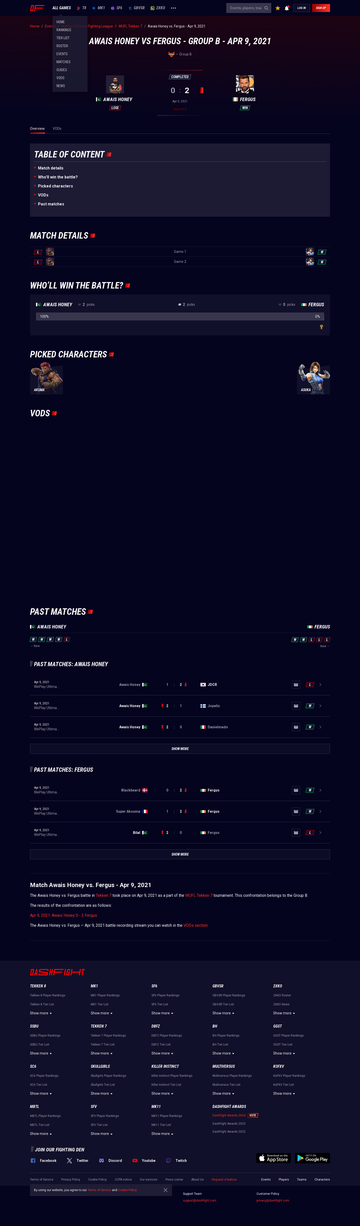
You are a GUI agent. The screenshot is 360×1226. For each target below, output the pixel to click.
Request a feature (224, 1179)
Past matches (51, 204)
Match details (51, 168)
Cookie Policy (97, 1179)
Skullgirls (100, 1066)
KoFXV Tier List (283, 1084)
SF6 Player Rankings (166, 995)
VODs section (196, 925)
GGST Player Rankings (288, 1035)
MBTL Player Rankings (45, 1116)
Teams (301, 1179)
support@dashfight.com (199, 1200)
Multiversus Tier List (226, 1084)
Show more (41, 1013)
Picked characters (55, 186)
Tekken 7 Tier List (103, 1044)
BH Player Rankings (226, 1035)
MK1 (98, 8)
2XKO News (281, 1004)
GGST (277, 1026)
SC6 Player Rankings (44, 1075)
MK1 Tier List (99, 1004)
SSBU (34, 1026)
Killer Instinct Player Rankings (172, 1075)
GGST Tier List (282, 1044)
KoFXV (278, 1066)
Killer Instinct (165, 1066)
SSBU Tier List (39, 1044)
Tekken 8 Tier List (42, 1004)
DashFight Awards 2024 (229, 1115)
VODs (43, 195)
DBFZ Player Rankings (167, 1035)
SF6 (116, 8)
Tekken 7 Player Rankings (108, 1035)
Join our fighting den (59, 1150)
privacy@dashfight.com (272, 1200)
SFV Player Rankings (105, 1116)
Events (266, 1179)
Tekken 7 (104, 895)
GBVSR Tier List (223, 1004)
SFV (94, 1106)
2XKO (158, 8)
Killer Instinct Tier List (166, 1084)
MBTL (34, 1106)
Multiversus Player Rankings (232, 1075)
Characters (322, 1179)
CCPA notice (123, 1179)
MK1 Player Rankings (105, 995)
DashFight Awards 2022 (229, 1131)
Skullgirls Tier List (103, 1084)
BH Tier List (220, 1044)
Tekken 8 (38, 986)
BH (214, 1026)
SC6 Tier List (38, 1084)
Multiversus (223, 1066)
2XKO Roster (282, 995)
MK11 (156, 1106)
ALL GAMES (61, 8)
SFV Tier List (99, 1125)
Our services (149, 1179)
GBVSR (136, 8)
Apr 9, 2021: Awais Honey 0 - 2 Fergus (63, 915)
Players (284, 1179)
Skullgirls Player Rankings (108, 1075)
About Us (197, 1179)
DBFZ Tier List (161, 1044)
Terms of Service (41, 1179)
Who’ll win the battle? (58, 177)
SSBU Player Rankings (45, 1035)
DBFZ (156, 1026)
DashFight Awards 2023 (229, 1123)
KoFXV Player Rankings (289, 1075)
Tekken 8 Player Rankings (47, 995)
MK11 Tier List (161, 1125)
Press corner (174, 1179)
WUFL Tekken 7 (198, 895)
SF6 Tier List (160, 1004)
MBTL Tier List (40, 1125)
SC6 (33, 1066)
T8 (81, 8)
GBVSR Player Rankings (228, 995)
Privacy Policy (70, 1179)
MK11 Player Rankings (167, 1116)
